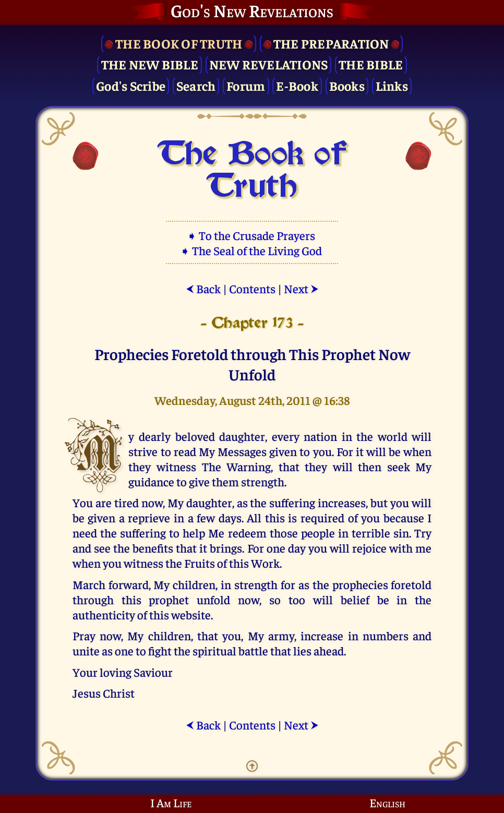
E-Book (297, 85)
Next (301, 288)
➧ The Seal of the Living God (252, 250)
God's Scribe (130, 85)
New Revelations (268, 64)
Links (392, 85)
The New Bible (149, 64)
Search (196, 85)
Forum (245, 85)
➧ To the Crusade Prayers (252, 235)
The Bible (371, 64)
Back (203, 288)
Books (347, 85)
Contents (252, 288)
